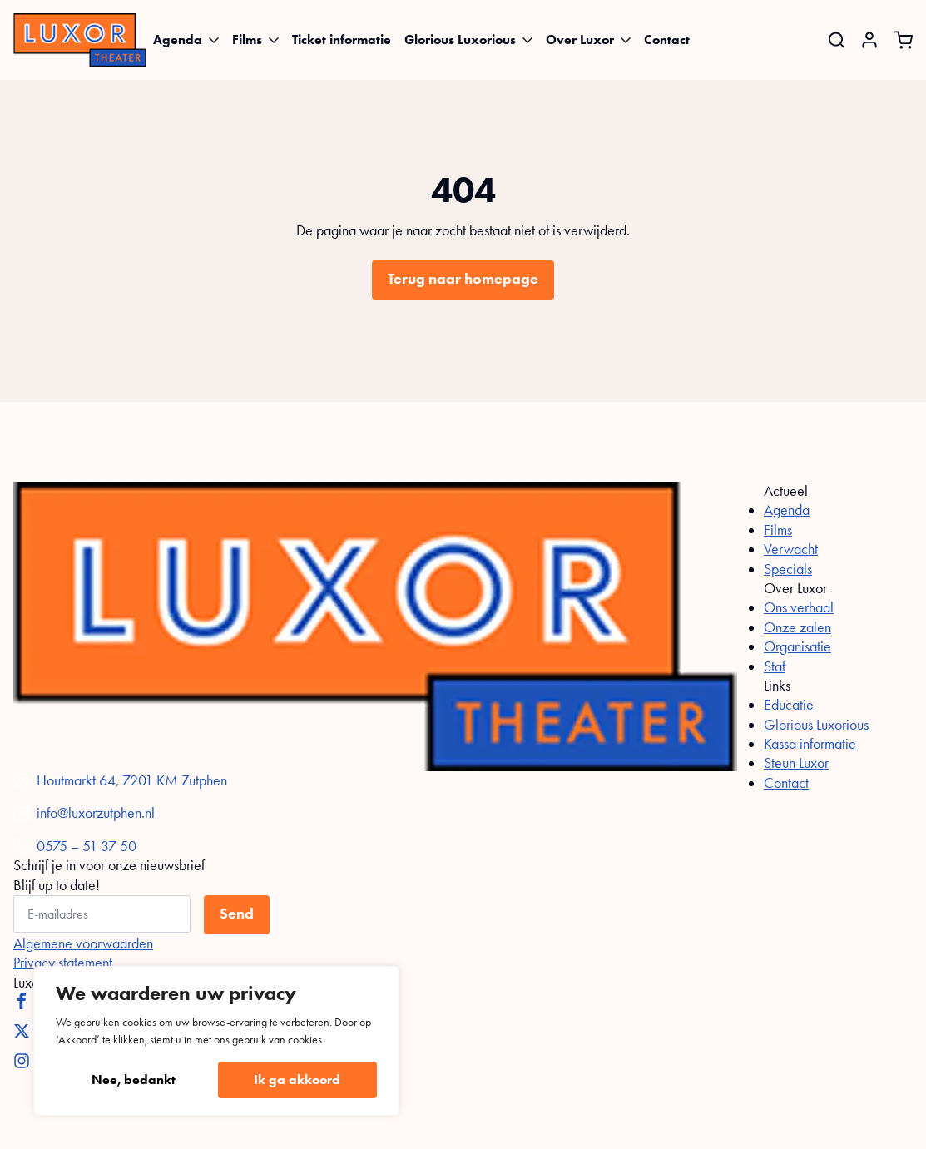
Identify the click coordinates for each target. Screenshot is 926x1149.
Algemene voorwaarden (83, 943)
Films (247, 39)
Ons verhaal (799, 607)
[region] (216, 1041)
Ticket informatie (341, 39)
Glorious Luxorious (460, 39)
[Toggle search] (836, 40)
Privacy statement (62, 962)
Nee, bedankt (134, 1079)
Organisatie (797, 646)
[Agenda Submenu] (213, 40)
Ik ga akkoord (297, 1079)
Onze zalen (797, 627)
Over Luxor (580, 39)
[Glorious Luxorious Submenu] (527, 40)
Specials (788, 569)
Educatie (789, 705)
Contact (667, 39)
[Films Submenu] (273, 40)
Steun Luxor (796, 763)
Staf (774, 666)
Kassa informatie (810, 744)
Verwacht (791, 549)
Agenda (177, 39)
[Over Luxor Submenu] (625, 40)
